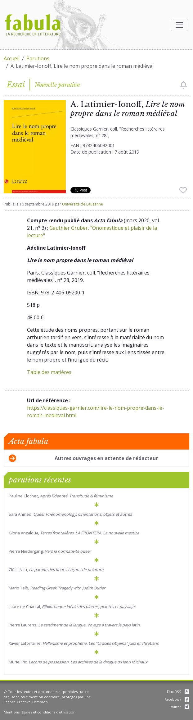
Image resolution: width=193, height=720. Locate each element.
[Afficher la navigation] (179, 25)
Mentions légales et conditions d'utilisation (39, 712)
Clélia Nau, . (56, 569)
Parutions (37, 58)
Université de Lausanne (82, 204)
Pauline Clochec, (61, 496)
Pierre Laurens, (74, 625)
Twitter (179, 706)
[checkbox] (183, 85)
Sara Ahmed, (70, 514)
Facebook (176, 699)
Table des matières (49, 372)
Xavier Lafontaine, (84, 643)
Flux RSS (178, 691)
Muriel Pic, (78, 662)
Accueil (12, 58)
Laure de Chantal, (72, 606)
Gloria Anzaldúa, (74, 533)
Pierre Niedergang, (50, 551)
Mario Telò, (57, 588)
